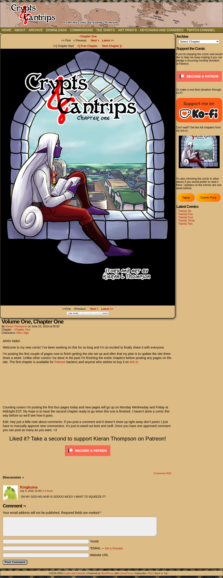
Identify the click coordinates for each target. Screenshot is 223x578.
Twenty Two (185, 223)
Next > (95, 40)
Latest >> (108, 40)
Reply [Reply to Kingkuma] (50, 490)
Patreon (60, 362)
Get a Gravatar (114, 548)
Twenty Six (184, 211)
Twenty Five (185, 214)
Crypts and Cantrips (74, 573)
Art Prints (127, 30)
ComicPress (126, 573)
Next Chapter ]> (112, 46)
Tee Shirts (105, 30)
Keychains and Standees (161, 30)
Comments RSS (162, 473)
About (20, 30)
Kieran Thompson (16, 326)
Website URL (99, 555)
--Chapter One (88, 36)
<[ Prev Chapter (87, 46)
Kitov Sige (22, 332)
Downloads (56, 30)
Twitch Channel (201, 30)
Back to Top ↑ (162, 573)
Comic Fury (208, 197)
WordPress (107, 573)
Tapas (186, 197)
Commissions (81, 30)
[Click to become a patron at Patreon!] (87, 457)
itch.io (134, 362)
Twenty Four (185, 217)
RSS (150, 573)
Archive (36, 30)
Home (6, 30)
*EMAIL (106, 548)
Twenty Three (186, 220)
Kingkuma (28, 487)
